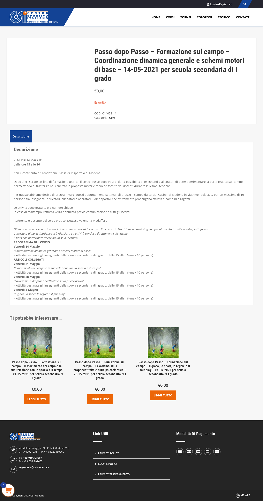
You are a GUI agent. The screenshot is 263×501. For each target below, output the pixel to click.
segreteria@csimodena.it (34, 467)
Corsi (170, 17)
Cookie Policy (108, 464)
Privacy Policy (108, 453)
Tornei (185, 17)
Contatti (243, 17)
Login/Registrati (221, 4)
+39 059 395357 (32, 457)
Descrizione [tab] (21, 136)
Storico (224, 17)
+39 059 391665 (33, 461)
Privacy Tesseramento (114, 474)
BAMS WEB (243, 495)
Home (155, 17)
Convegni (204, 17)
